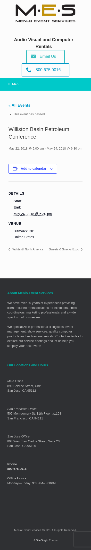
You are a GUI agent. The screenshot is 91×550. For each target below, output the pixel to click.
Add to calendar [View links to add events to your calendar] (34, 169)
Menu (14, 84)
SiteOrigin (42, 540)
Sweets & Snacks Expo (64, 249)
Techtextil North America (27, 249)
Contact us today (67, 336)
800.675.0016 (17, 469)
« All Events (19, 105)
